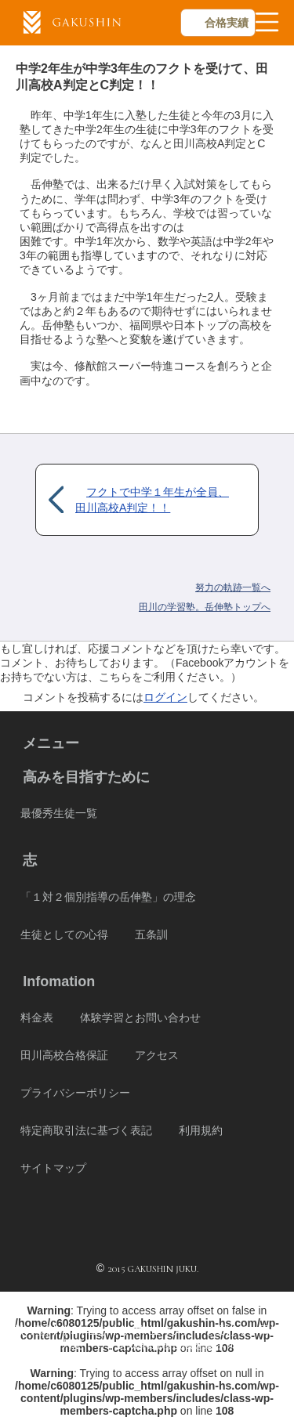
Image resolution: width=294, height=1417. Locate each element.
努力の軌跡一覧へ (232, 587)
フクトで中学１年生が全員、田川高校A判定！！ (152, 500)
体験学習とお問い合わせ (140, 1017)
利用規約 (201, 1130)
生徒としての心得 (64, 934)
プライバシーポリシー (75, 1092)
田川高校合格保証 (64, 1055)
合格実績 (227, 22)
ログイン (165, 697)
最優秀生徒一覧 (58, 813)
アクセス (157, 1055)
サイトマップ (53, 1168)
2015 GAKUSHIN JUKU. (152, 1268)
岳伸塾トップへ (204, 607)
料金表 (36, 1017)
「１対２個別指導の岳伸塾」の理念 (108, 897)
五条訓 (151, 934)
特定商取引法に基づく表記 (86, 1130)
